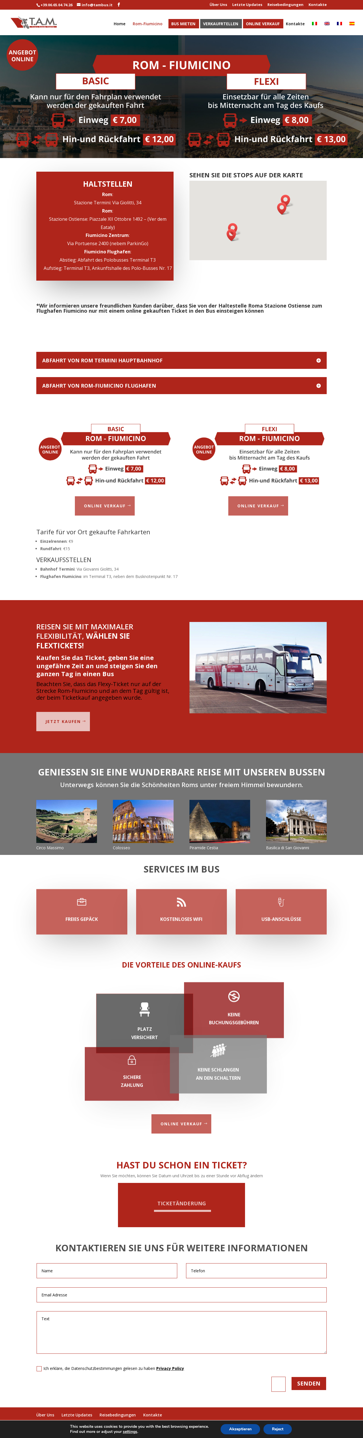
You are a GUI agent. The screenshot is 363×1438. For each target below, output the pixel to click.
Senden (308, 1383)
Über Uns (218, 5)
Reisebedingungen (285, 5)
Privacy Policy (170, 1368)
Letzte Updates (247, 5)
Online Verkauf (263, 24)
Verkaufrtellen (220, 24)
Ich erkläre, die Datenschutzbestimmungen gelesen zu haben (110, 1368)
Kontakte (318, 5)
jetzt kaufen (63, 721)
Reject (277, 1429)
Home (119, 24)
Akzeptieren (240, 1429)
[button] (287, 201)
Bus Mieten (183, 24)
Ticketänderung (181, 1203)
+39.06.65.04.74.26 (56, 4)
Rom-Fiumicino (147, 24)
